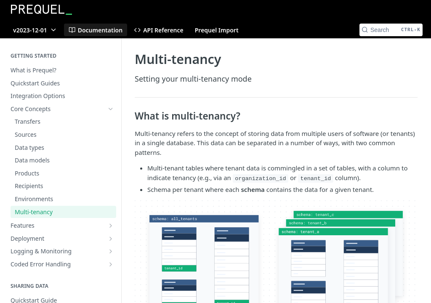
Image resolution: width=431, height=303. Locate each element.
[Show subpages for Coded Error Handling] (110, 264)
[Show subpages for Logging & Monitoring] (110, 251)
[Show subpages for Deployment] (110, 238)
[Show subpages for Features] (110, 225)
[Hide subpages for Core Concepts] (110, 109)
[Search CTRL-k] (391, 30)
